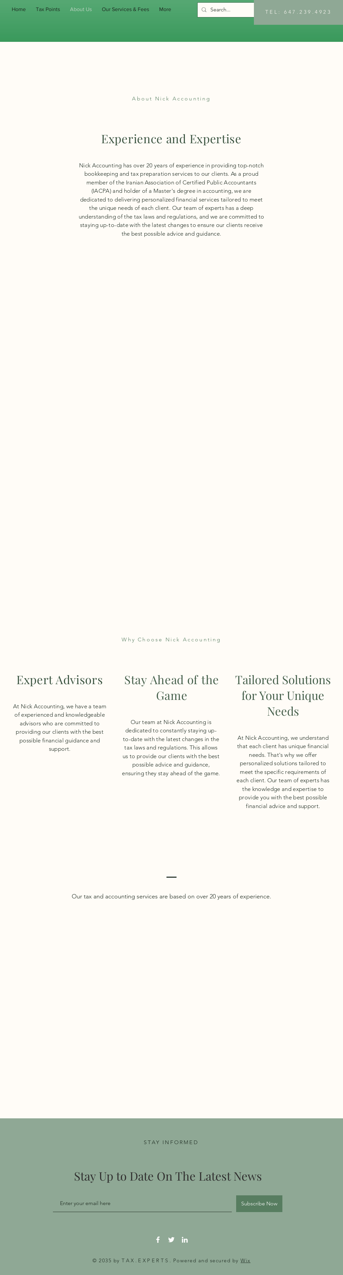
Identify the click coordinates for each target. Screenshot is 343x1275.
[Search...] (247, 10)
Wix (246, 1260)
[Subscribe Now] (259, 1203)
